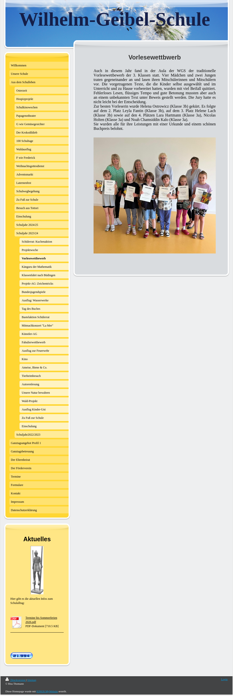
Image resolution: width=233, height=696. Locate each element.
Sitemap (31, 679)
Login (224, 679)
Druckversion (15, 679)
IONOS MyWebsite (47, 691)
